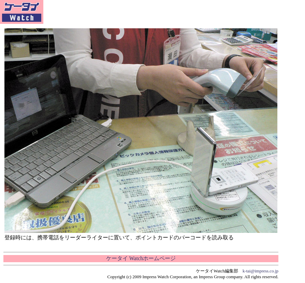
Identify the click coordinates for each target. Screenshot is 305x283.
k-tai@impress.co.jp (260, 270)
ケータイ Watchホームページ (141, 258)
